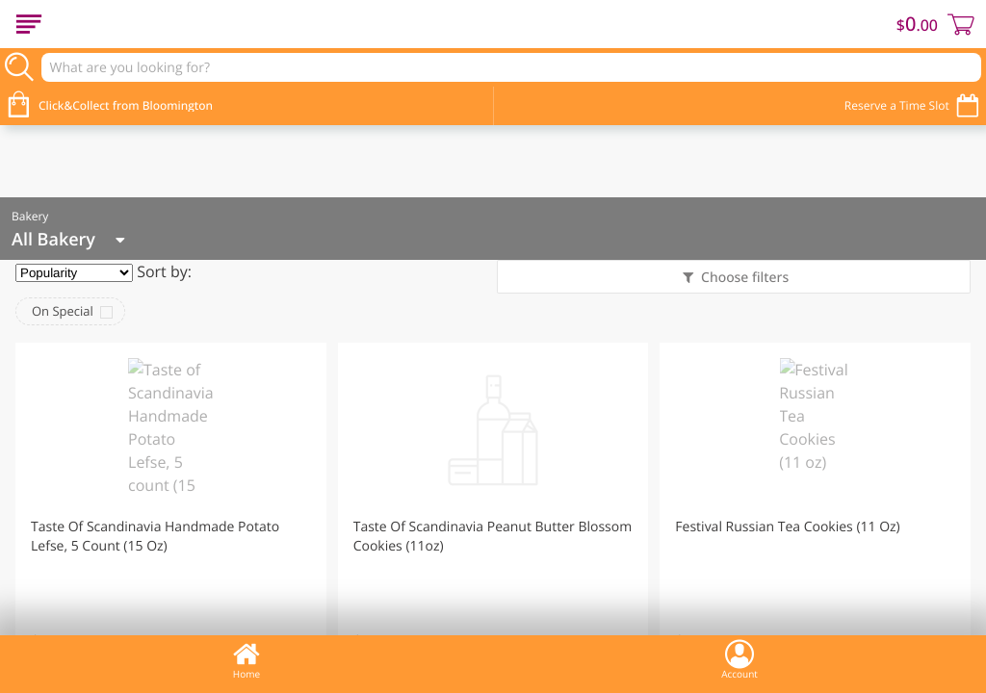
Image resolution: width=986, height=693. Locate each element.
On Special (62, 311)
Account (739, 659)
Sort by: (164, 271)
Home (246, 659)
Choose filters (743, 278)
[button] (170, 513)
